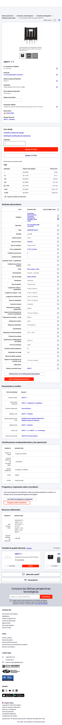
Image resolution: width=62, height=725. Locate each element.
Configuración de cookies (9, 716)
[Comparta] (59, 20)
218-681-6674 (8, 660)
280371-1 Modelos (9, 119)
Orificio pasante (31, 277)
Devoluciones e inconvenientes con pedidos (14, 644)
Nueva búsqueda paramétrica (19, 379)
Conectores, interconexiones (25, 16)
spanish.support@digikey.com (12, 663)
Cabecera (30, 241)
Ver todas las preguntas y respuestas (20, 499)
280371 (29, 368)
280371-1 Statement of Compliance (32, 403)
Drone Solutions (26, 408)
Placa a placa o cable (33, 269)
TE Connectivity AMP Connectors (13, 75)
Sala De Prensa (6, 627)
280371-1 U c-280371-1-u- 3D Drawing (33, 430)
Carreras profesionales (8, 621)
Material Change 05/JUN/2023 (30, 420)
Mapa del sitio (6, 623)
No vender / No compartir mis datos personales (31, 722)
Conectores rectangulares (44, 16)
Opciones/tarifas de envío (9, 642)
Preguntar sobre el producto (16, 502)
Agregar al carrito (31, 149)
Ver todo (29, 548)
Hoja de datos (9, 113)
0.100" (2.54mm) (32, 249)
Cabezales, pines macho (9, 18)
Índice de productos (7, 16)
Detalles (30, 566)
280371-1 (24, 397)
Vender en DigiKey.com (9, 618)
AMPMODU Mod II (32, 230)
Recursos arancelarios (8, 647)
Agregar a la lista (31, 155)
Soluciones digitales (8, 625)
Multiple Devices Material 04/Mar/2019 (33, 418)
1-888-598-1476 (8, 657)
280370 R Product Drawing (29, 436)
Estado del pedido (7, 640)
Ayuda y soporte (7, 637)
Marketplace (5, 616)
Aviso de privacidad (41, 604)
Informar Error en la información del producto (24, 374)
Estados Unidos (8, 703)
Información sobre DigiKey (10, 614)
